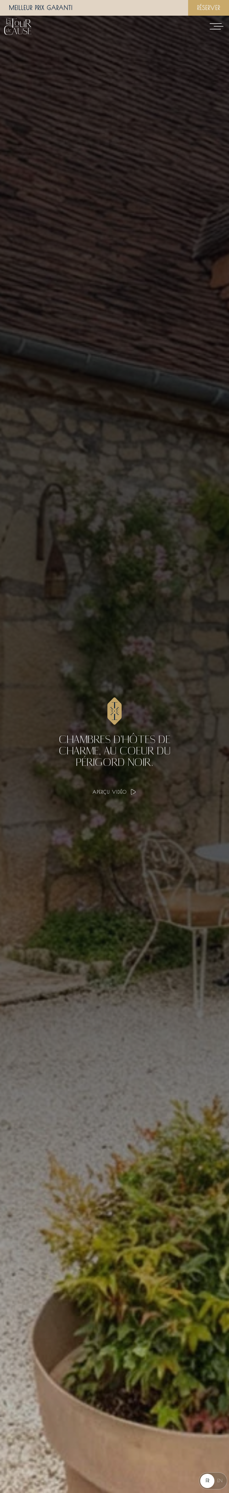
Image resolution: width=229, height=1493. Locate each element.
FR (207, 1480)
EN (220, 1480)
